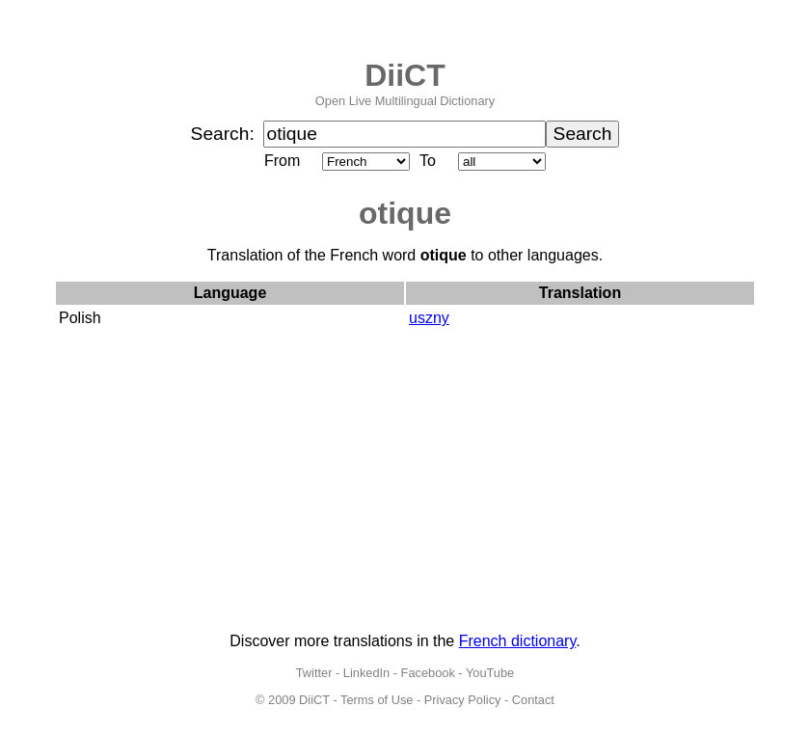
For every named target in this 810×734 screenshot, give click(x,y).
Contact (533, 700)
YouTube (490, 673)
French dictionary (518, 641)
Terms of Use (376, 700)
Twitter (314, 673)
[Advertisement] (405, 482)
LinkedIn (366, 673)
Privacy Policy (462, 700)
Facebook (428, 673)
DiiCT (405, 75)
